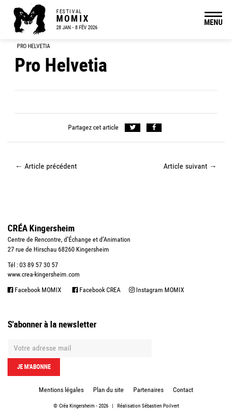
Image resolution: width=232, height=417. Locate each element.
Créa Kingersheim (77, 406)
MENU (213, 22)
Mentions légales (61, 389)
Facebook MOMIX (34, 290)
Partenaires (148, 389)
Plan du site (108, 389)
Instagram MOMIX (156, 290)
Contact (183, 389)
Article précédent (46, 166)
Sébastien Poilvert (160, 406)
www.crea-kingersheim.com (44, 274)
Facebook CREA (96, 290)
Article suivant (190, 166)
